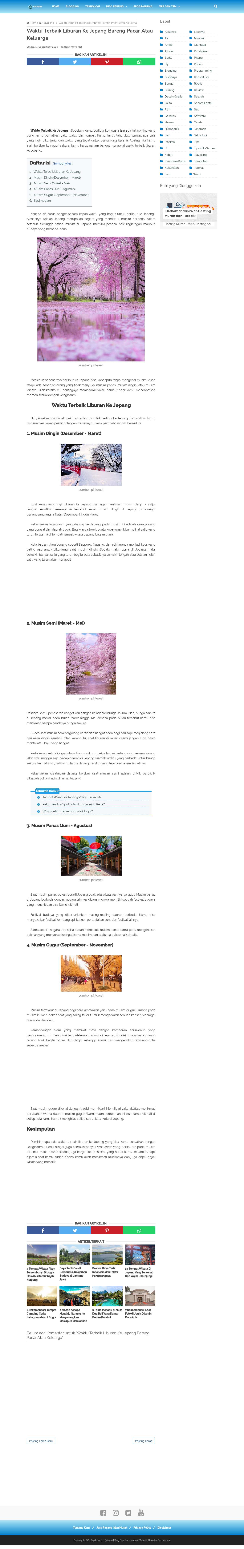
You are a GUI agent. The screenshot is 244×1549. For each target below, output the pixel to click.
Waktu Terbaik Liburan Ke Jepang (57, 173)
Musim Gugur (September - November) (61, 197)
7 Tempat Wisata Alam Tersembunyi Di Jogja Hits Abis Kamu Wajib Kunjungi (41, 1278)
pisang (198, 57)
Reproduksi (201, 77)
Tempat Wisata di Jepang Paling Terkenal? (72, 800)
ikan (167, 135)
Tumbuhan (201, 161)
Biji (166, 64)
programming (203, 70)
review (199, 90)
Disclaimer (167, 1531)
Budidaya (171, 77)
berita (168, 57)
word (197, 174)
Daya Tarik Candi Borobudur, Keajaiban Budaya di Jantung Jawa (73, 1277)
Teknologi (92, 6)
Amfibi (169, 44)
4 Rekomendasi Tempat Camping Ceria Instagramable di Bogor (41, 1317)
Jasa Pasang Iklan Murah (111, 1531)
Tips (196, 142)
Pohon (198, 64)
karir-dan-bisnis (175, 161)
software (200, 116)
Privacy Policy (143, 1531)
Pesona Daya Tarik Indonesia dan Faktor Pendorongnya (105, 1275)
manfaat (199, 38)
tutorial (199, 167)
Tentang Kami (78, 1531)
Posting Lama (143, 1444)
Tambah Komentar (71, 48)
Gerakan (170, 116)
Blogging (72, 6)
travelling (200, 155)
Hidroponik (172, 129)
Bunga (169, 83)
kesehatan (172, 167)
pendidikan (201, 51)
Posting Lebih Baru (41, 1444)
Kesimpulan (42, 202)
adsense (170, 32)
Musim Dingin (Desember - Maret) (57, 179)
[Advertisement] (91, 99)
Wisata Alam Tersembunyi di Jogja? (68, 814)
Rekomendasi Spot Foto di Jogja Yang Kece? (74, 807)
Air (166, 38)
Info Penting (115, 6)
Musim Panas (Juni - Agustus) (54, 191)
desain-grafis (173, 96)
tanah (198, 122)
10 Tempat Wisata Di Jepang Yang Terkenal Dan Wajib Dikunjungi (138, 1276)
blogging (171, 70)
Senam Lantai (203, 103)
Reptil (198, 83)
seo (196, 109)
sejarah (199, 96)
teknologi (200, 135)
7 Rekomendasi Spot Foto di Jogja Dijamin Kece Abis (138, 1317)
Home (55, 6)
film (167, 109)
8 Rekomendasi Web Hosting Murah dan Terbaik (188, 213)
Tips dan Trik (168, 6)
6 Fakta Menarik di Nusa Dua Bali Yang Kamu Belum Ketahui (107, 1317)
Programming (143, 6)
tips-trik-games (204, 148)
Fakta (168, 103)
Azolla (169, 51)
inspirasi (170, 142)
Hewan (169, 122)
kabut (169, 155)
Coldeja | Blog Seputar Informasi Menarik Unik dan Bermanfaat (138, 1544)
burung (169, 90)
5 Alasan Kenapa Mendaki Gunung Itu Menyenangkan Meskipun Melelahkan (73, 1319)
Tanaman (200, 129)
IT (166, 148)
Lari (167, 174)
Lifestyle (199, 32)
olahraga (200, 44)
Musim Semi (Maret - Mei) (52, 185)
